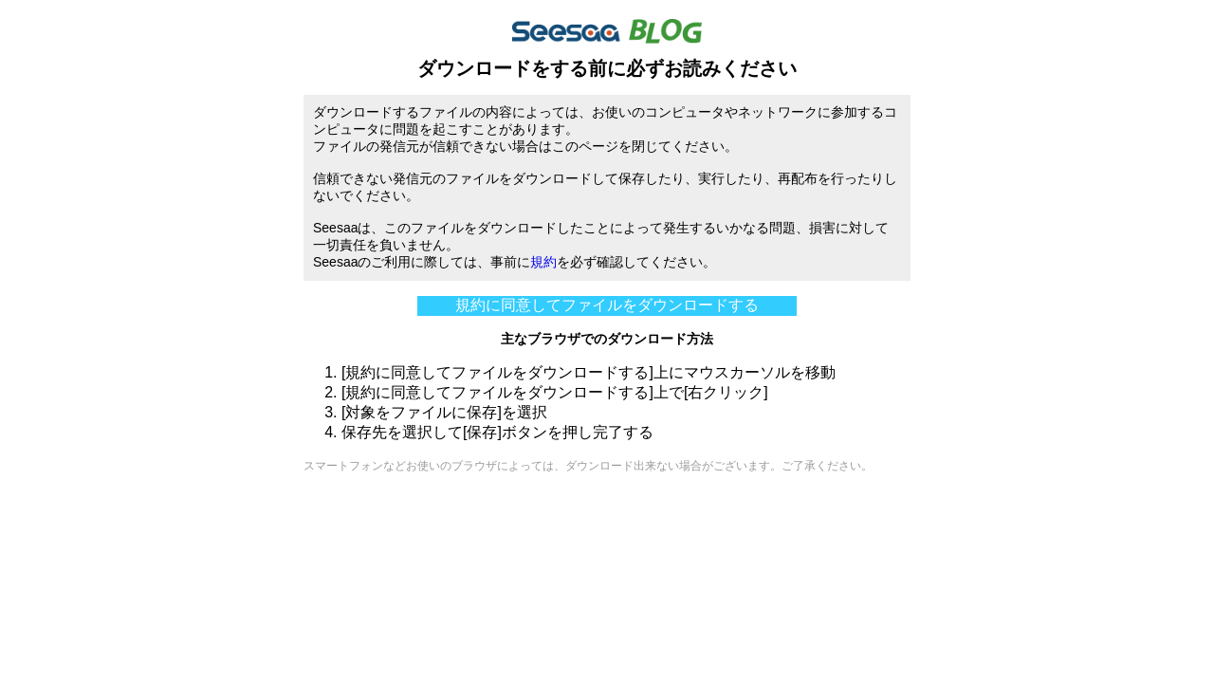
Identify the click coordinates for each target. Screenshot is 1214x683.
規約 (543, 261)
